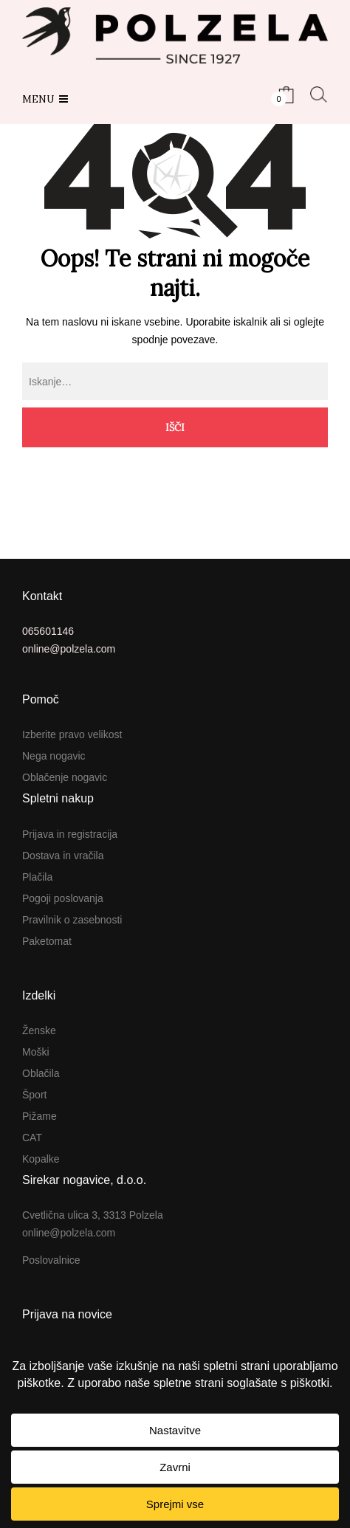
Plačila (37, 877)
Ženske (39, 1030)
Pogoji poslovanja (62, 898)
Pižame (39, 1116)
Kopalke (41, 1159)
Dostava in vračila (63, 855)
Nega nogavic (54, 756)
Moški (35, 1052)
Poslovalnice (51, 1260)
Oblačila (41, 1073)
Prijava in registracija (69, 834)
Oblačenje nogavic (64, 777)
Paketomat (47, 941)
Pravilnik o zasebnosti (72, 920)
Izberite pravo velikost (72, 734)
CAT (32, 1137)
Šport (34, 1095)
